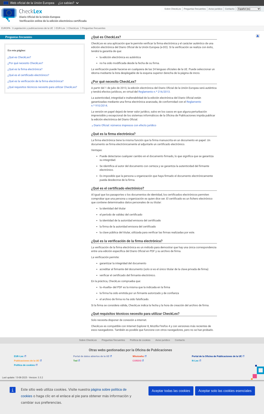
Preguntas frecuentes (195, 9)
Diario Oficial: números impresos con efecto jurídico (125, 125)
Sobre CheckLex (172, 9)
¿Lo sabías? (68, 3)
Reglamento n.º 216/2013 (154, 91)
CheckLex (73, 28)
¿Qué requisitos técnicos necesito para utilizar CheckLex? (42, 87)
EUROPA (6, 28)
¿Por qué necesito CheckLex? (25, 63)
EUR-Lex (60, 28)
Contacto (229, 9)
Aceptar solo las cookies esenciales (225, 391)
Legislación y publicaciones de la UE (33, 28)
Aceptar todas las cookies (171, 391)
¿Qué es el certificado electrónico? (28, 75)
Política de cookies (140, 340)
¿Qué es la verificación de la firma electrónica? (35, 81)
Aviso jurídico (215, 9)
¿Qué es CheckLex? (19, 57)
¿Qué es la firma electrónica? (25, 69)
